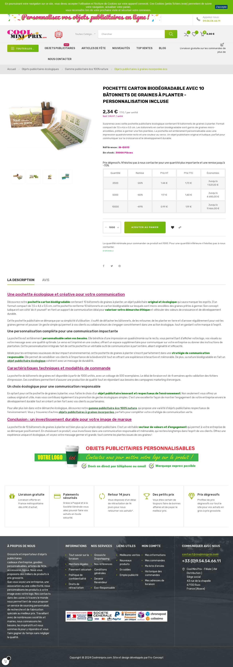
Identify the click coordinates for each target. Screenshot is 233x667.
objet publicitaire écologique (26, 360)
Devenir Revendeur (100, 580)
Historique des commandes (153, 573)
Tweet (113, 266)
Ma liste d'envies (154, 566)
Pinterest (121, 266)
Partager (105, 266)
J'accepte (221, 6)
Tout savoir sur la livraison (79, 557)
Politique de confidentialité (77, 577)
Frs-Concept (155, 657)
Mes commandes (155, 560)
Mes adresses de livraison (154, 582)
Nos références (103, 564)
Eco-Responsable (104, 587)
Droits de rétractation (76, 586)
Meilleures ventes (130, 555)
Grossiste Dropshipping (101, 557)
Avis (45, 280)
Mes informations (155, 555)
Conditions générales (100, 571)
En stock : (109, 152)
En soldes (125, 569)
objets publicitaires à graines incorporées (86, 412)
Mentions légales (78, 564)
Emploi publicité (129, 575)
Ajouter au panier (145, 227)
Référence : (110, 147)
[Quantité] (112, 227)
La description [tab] (20, 280)
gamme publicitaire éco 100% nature (112, 408)
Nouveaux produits (126, 562)
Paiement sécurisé (80, 569)
